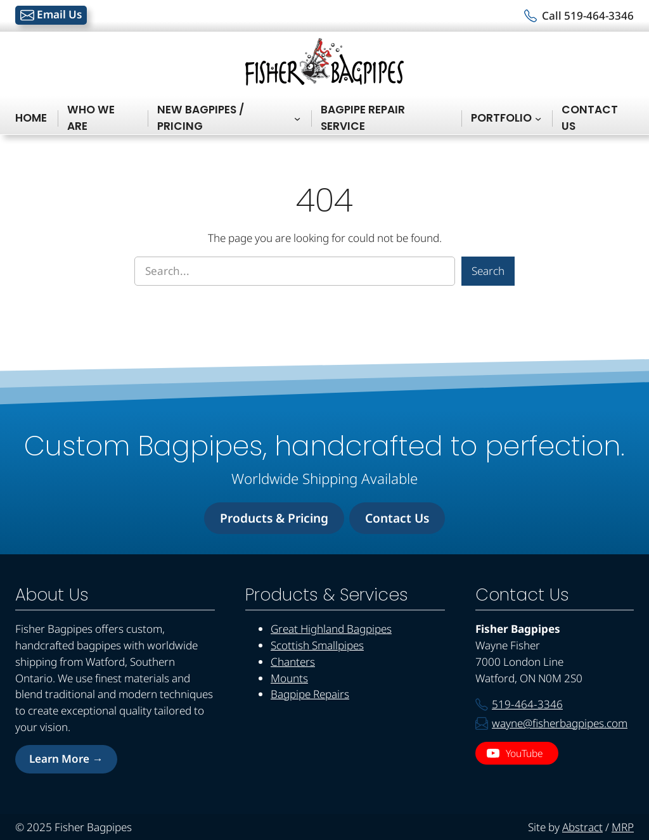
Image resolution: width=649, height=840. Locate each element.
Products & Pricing (274, 517)
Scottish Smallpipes (317, 645)
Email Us (51, 14)
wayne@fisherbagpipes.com (559, 723)
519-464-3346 (527, 704)
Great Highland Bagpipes (331, 628)
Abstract (582, 827)
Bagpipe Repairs (310, 694)
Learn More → (66, 758)
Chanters (293, 661)
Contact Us (397, 517)
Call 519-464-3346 (588, 15)
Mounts (289, 678)
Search (488, 271)
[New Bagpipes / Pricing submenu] (297, 118)
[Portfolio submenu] (538, 118)
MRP (623, 827)
